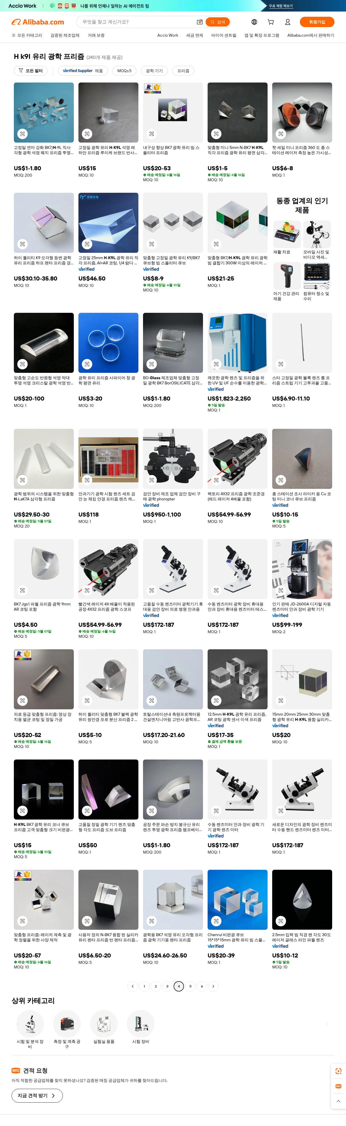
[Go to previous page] (132, 986)
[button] (199, 21)
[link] (338, 1071)
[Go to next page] (213, 986)
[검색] (218, 22)
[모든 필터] (31, 71)
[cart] (272, 22)
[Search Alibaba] (137, 22)
